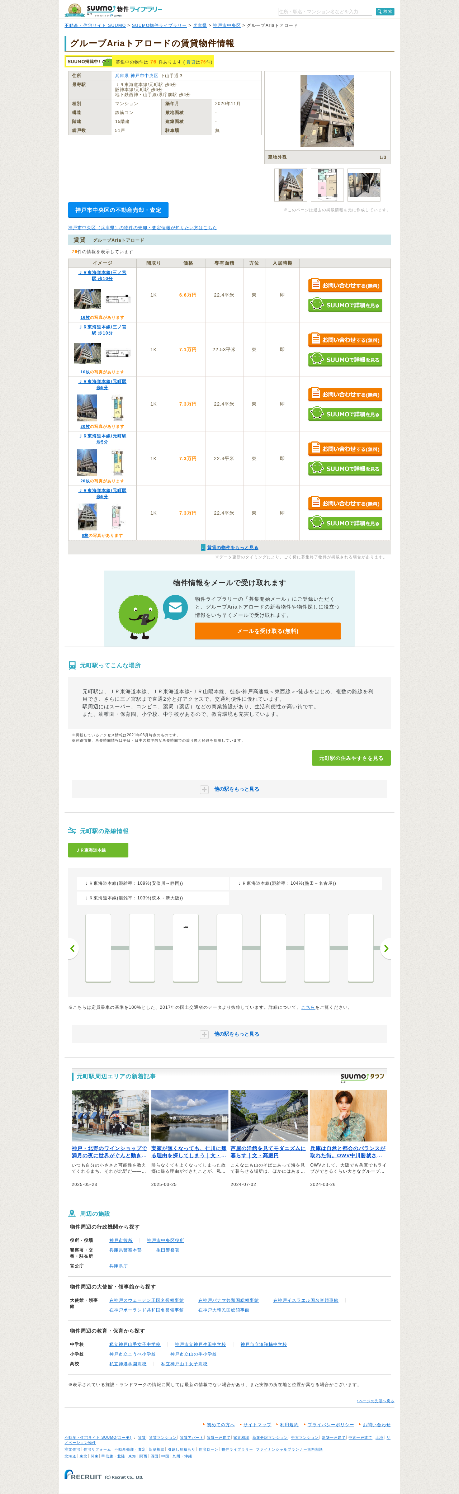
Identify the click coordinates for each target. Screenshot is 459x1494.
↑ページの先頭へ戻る (375, 1401)
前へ (73, 948)
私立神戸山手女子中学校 (135, 1344)
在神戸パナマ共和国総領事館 (228, 1300)
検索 (388, 11)
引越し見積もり (181, 1449)
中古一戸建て (360, 1437)
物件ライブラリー (237, 1449)
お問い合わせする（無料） (345, 285)
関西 (143, 1456)
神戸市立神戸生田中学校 (200, 1344)
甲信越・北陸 (113, 1456)
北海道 (70, 1456)
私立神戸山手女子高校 (184, 1363)
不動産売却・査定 (130, 1449)
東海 (132, 1456)
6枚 (85, 535)
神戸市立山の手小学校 (193, 1354)
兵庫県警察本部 (125, 1250)
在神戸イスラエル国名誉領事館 (306, 1300)
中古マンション (305, 1437)
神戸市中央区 (227, 25)
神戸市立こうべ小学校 (132, 1354)
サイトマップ (257, 1424)
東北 (83, 1456)
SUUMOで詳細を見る (345, 304)
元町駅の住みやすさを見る (351, 758)
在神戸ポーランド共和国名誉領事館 (146, 1310)
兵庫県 (200, 25)
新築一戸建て (334, 1437)
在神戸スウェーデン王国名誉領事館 (146, 1300)
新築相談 (157, 1449)
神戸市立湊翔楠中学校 (264, 1344)
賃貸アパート (192, 1437)
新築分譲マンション (270, 1437)
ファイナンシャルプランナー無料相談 (289, 1449)
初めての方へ (221, 1424)
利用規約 (289, 1424)
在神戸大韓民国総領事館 (224, 1310)
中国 (165, 1456)
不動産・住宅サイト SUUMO (95, 25)
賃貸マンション (163, 1437)
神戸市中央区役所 (165, 1240)
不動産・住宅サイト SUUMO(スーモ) (98, 1437)
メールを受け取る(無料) (268, 631)
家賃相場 (241, 1437)
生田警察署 (168, 1250)
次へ (385, 948)
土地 (379, 1437)
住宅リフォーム (97, 1449)
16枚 (85, 317)
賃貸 (191, 62)
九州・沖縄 (182, 1456)
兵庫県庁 (118, 1265)
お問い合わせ (377, 1424)
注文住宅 (72, 1449)
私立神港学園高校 (128, 1363)
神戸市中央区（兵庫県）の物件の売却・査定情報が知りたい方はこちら (142, 227)
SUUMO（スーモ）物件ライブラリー (113, 10)
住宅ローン (208, 1449)
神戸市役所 (121, 1240)
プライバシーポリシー (331, 1424)
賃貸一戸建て (219, 1437)
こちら (308, 1007)
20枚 (85, 426)
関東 (95, 1456)
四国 (154, 1456)
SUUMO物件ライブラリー (159, 25)
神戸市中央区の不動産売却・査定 (118, 210)
